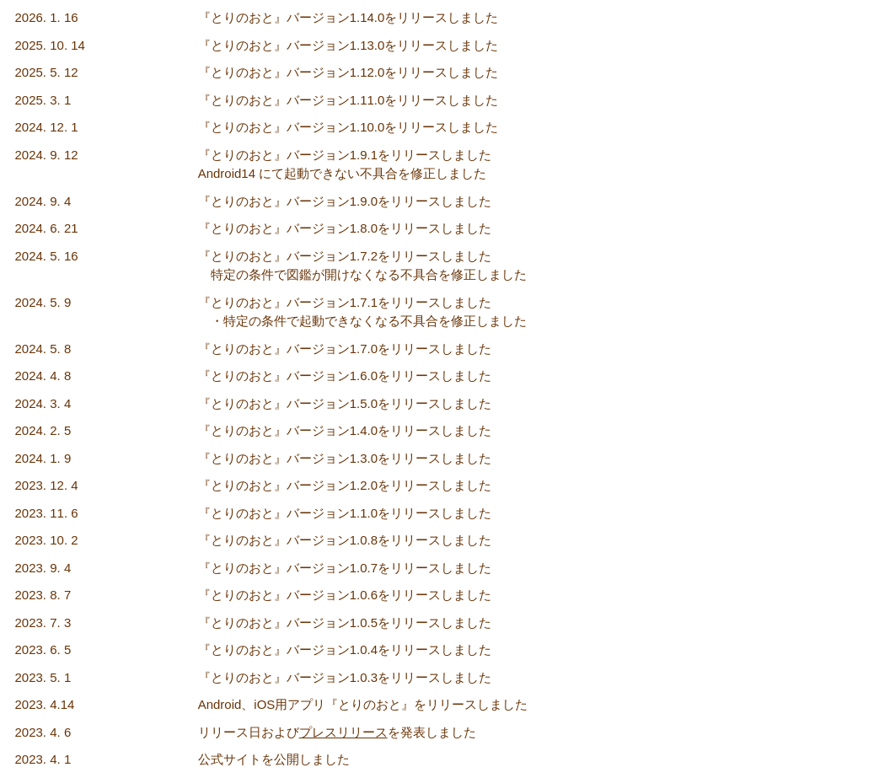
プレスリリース (343, 732)
